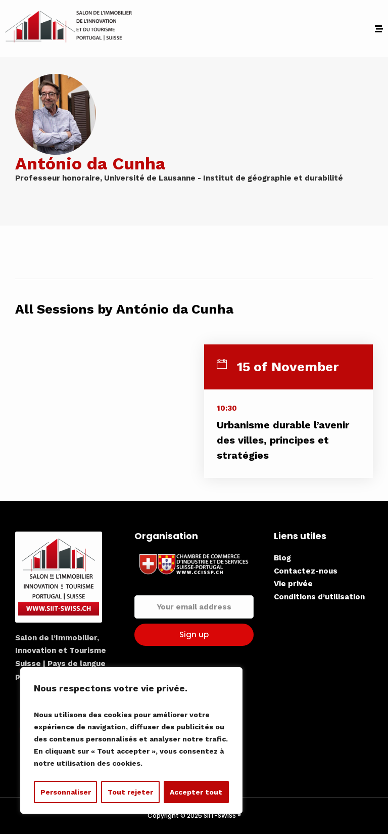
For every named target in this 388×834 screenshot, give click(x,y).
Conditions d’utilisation (319, 596)
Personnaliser (65, 792)
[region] (131, 740)
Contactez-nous (305, 571)
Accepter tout (196, 792)
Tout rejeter (130, 792)
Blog (282, 557)
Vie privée (293, 583)
